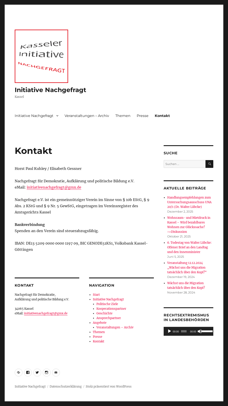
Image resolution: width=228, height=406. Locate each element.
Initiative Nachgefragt (50, 90)
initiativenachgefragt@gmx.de (54, 187)
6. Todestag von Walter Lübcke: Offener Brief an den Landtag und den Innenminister (189, 247)
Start (96, 295)
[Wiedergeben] (169, 331)
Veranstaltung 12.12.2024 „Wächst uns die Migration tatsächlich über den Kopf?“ (187, 267)
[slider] (184, 331)
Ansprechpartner (108, 318)
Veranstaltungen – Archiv (87, 116)
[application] (188, 331)
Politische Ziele (107, 304)
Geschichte (104, 313)
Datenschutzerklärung (66, 386)
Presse (143, 116)
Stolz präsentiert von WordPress (109, 386)
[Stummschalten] (199, 331)
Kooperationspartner (111, 309)
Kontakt (162, 116)
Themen (122, 116)
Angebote (99, 323)
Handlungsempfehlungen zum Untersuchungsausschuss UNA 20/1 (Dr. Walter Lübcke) (189, 202)
